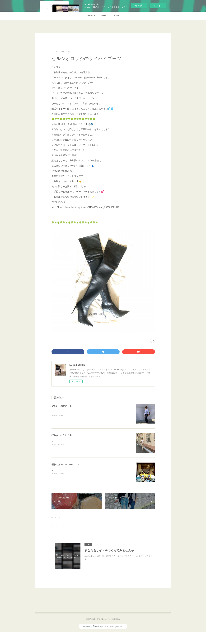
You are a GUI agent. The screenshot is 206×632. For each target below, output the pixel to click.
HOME (116, 15)
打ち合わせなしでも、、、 (65, 435)
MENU (104, 15)
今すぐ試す (139, 5)
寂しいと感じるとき (62, 406)
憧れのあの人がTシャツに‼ (65, 464)
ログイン (158, 6)
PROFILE (91, 15)
